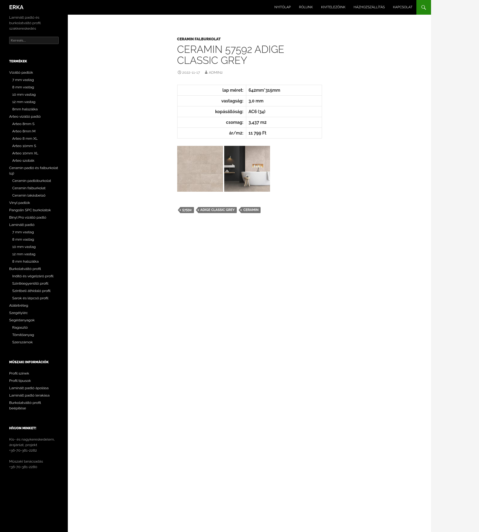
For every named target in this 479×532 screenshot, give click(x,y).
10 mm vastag (24, 94)
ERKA (16, 7)
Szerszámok (22, 342)
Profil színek (19, 373)
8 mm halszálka (25, 261)
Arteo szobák (23, 160)
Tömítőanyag (23, 335)
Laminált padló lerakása (29, 395)
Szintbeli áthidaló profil (31, 291)
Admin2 (216, 72)
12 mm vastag (23, 102)
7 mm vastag (23, 80)
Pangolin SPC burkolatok (30, 210)
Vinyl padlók (19, 203)
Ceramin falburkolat (199, 39)
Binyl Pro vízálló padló (27, 217)
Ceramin (250, 210)
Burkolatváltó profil (25, 269)
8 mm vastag (23, 87)
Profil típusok (20, 381)
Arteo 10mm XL (25, 153)
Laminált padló (22, 225)
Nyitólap (282, 7)
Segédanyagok (22, 320)
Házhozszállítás (369, 7)
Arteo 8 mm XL (25, 138)
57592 (187, 210)
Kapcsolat (403, 7)
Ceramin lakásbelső (29, 195)
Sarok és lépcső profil (30, 298)
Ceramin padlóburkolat (31, 181)
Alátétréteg (18, 305)
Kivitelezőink (333, 7)
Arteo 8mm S (23, 124)
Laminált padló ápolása (29, 388)
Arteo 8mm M (23, 131)
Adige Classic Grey (217, 210)
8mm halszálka (25, 109)
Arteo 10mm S (24, 146)
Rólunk (306, 7)
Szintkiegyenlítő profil (30, 283)
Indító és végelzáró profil (32, 276)
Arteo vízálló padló (25, 116)
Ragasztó (20, 327)
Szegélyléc (18, 313)
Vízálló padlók (21, 72)
